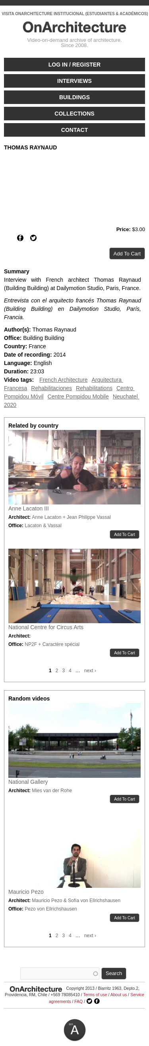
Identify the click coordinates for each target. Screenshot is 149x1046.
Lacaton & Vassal (43, 525)
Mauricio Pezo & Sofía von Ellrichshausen (76, 900)
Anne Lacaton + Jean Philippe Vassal (71, 517)
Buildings (74, 97)
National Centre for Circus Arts (45, 627)
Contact (74, 130)
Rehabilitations (94, 388)
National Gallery (28, 782)
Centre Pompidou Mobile (78, 396)
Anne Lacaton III (28, 508)
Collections (74, 113)
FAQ (78, 1001)
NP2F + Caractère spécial (52, 644)
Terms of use (95, 994)
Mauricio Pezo (26, 892)
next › (90, 670)
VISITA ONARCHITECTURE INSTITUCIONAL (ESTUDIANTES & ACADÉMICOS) (75, 14)
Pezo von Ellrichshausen (51, 909)
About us (118, 994)
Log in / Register (74, 64)
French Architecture (63, 380)
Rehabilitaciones (51, 388)
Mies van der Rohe (52, 790)
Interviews (74, 81)
